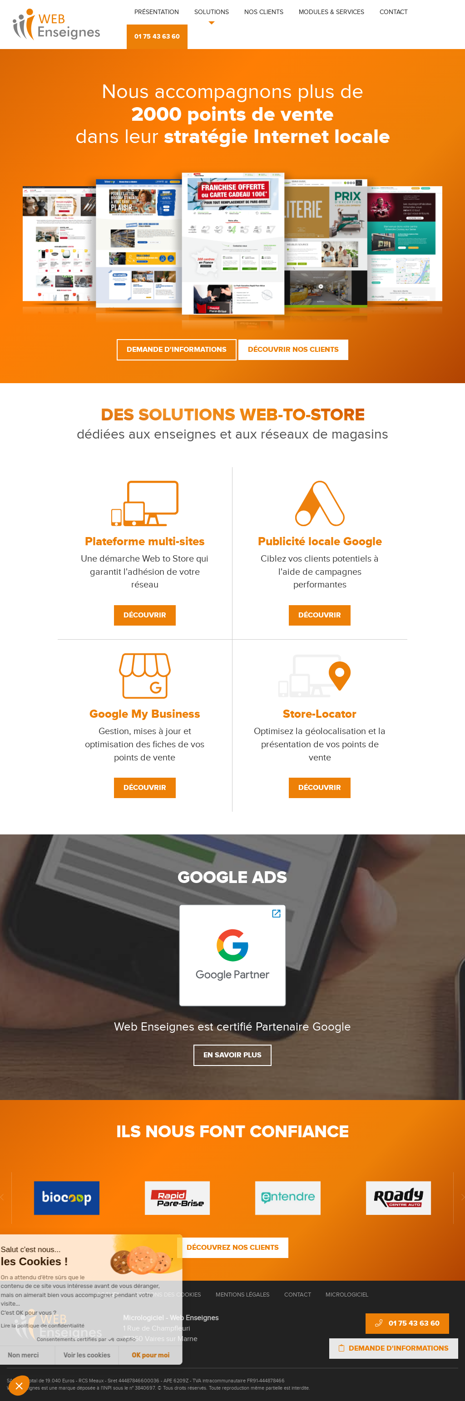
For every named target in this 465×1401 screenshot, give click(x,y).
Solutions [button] (211, 12)
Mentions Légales (243, 1294)
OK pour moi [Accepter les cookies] (106, 1355)
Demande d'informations (177, 349)
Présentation (156, 12)
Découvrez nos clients (233, 1247)
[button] (19, 1385)
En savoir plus (232, 1055)
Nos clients (263, 12)
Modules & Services (331, 12)
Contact (394, 12)
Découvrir (145, 615)
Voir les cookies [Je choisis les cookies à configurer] (42, 1355)
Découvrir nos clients (293, 349)
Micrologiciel (347, 1294)
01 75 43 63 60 (157, 36)
